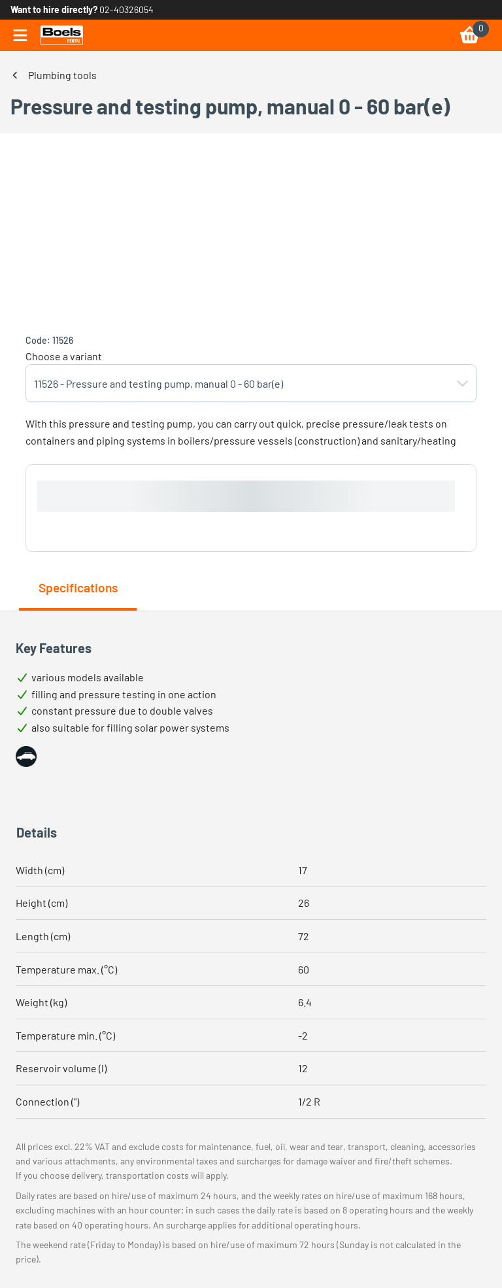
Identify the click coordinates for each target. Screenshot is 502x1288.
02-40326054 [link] (126, 9)
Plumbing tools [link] (62, 75)
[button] (463, 383)
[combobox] (238, 383)
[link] (62, 35)
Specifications (78, 587)
